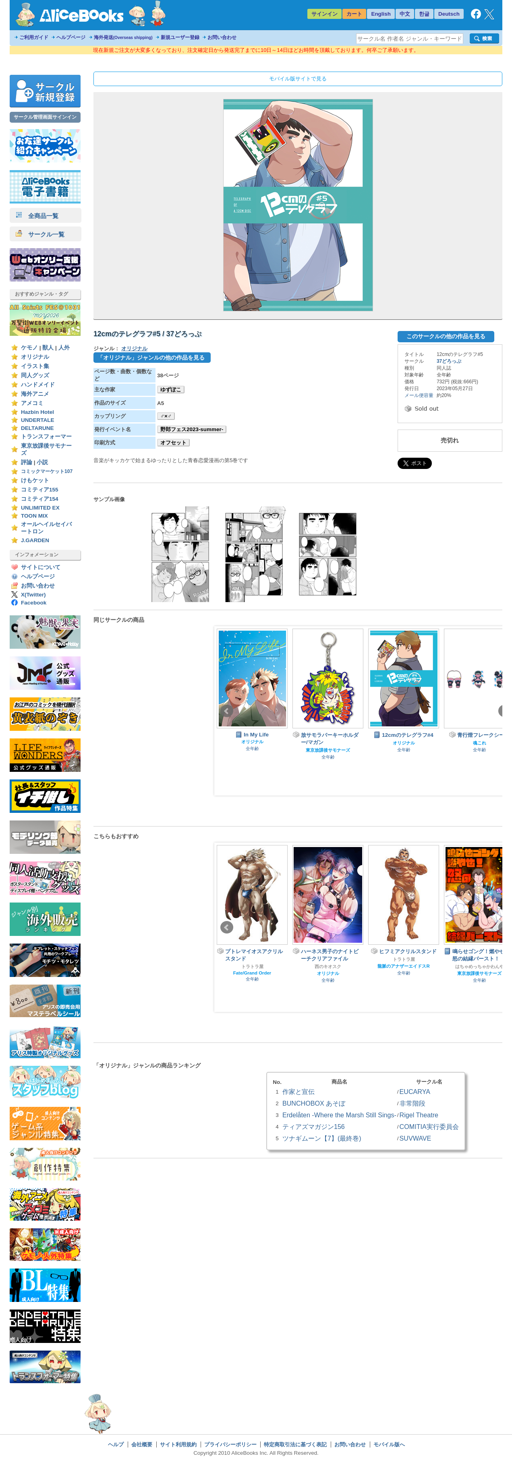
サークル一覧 (40, 234)
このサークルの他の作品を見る (445, 336)
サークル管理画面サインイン (45, 117)
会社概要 (141, 1444)
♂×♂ (166, 416)
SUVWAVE (415, 1138)
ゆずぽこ (170, 390)
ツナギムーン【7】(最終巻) (321, 1138)
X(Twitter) (33, 595)
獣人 (48, 348)
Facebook (33, 603)
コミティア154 (39, 499)
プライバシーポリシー (230, 1444)
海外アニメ (35, 394)
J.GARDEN (35, 540)
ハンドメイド (38, 385)
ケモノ (29, 348)
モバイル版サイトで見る (298, 79)
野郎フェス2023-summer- (191, 429)
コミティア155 (39, 490)
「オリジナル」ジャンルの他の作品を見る (151, 357)
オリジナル (35, 357)
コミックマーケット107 (47, 471)
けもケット (35, 480)
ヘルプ (116, 1444)
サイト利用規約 (178, 1444)
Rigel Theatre (419, 1115)
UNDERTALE (37, 420)
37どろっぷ (449, 361)
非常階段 (412, 1103)
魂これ (479, 742)
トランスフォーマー (46, 437)
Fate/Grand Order (252, 973)
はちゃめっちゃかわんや (479, 966)
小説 (42, 462)
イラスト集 (35, 366)
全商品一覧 (37, 215)
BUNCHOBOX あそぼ (313, 1103)
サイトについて (40, 567)
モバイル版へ (389, 1444)
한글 (424, 14)
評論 (26, 462)
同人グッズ (35, 375)
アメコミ (32, 403)
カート (354, 14)
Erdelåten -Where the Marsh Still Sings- (339, 1115)
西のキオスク (328, 966)
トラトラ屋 (252, 966)
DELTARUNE (37, 428)
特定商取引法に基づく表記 (295, 1444)
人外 (64, 348)
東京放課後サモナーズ (328, 750)
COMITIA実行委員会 (429, 1126)
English (381, 14)
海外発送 (123, 37)
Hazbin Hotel (37, 412)
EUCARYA (415, 1091)
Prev (226, 711)
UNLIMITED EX (40, 508)
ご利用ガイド (33, 37)
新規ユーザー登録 (180, 37)
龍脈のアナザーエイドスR (403, 966)
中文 (405, 14)
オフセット (173, 443)
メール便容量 (418, 395)
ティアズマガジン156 (313, 1126)
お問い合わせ (221, 37)
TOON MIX (34, 516)
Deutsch (449, 14)
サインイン (324, 14)
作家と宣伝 (298, 1091)
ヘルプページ (70, 37)
